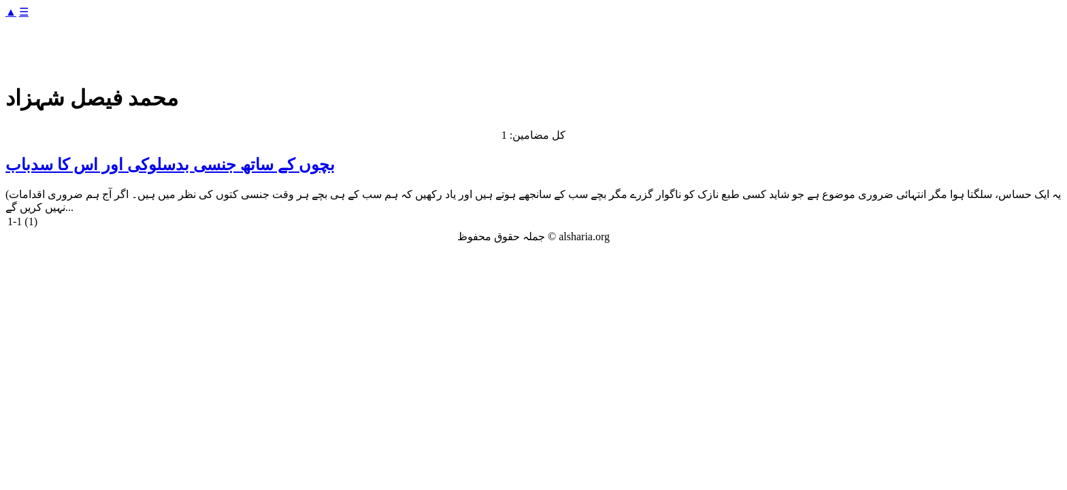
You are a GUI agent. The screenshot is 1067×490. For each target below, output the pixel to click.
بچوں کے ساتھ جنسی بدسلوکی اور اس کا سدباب (170, 165)
